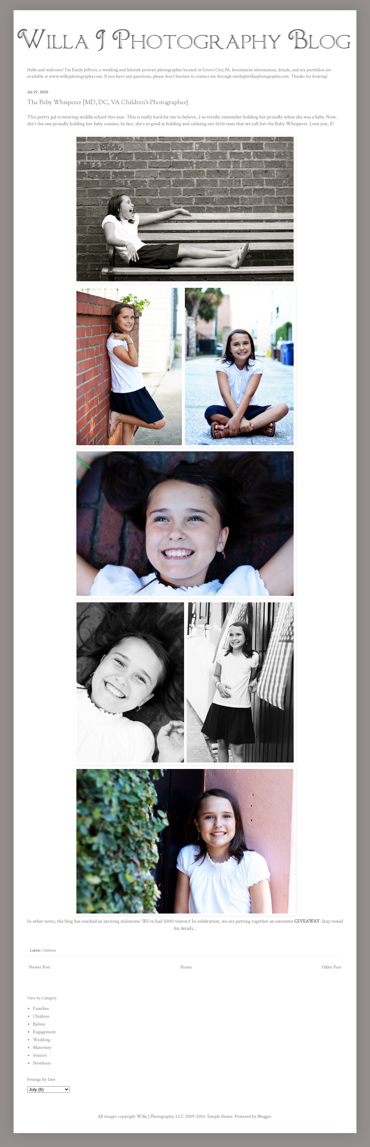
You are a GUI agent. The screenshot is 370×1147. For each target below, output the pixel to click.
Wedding (41, 1040)
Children (49, 950)
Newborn (42, 1063)
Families (41, 1008)
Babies (39, 1024)
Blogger (264, 1116)
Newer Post (39, 967)
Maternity (42, 1048)
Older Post (331, 967)
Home (186, 967)
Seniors (40, 1055)
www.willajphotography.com (75, 76)
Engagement (44, 1032)
